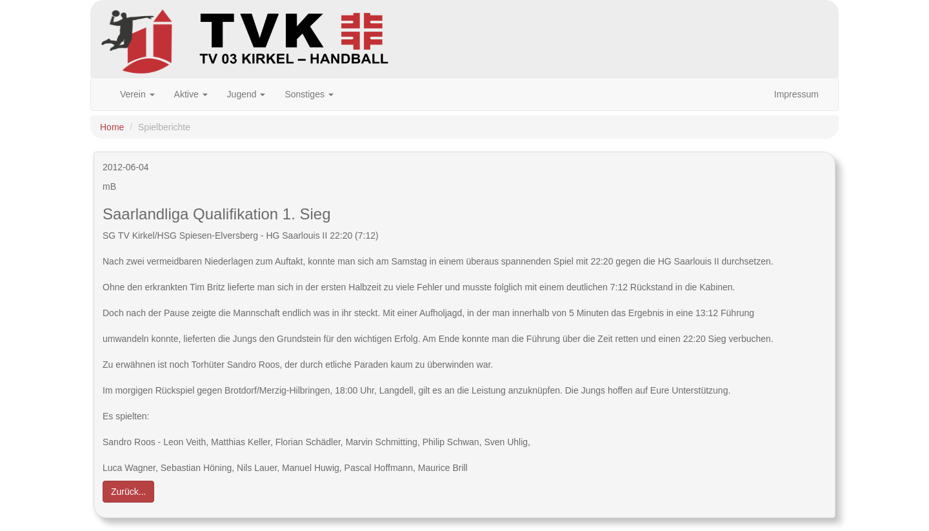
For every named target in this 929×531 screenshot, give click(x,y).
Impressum (796, 94)
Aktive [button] (191, 94)
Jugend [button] (246, 94)
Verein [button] (137, 94)
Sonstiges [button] (309, 94)
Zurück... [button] (128, 491)
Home (112, 127)
